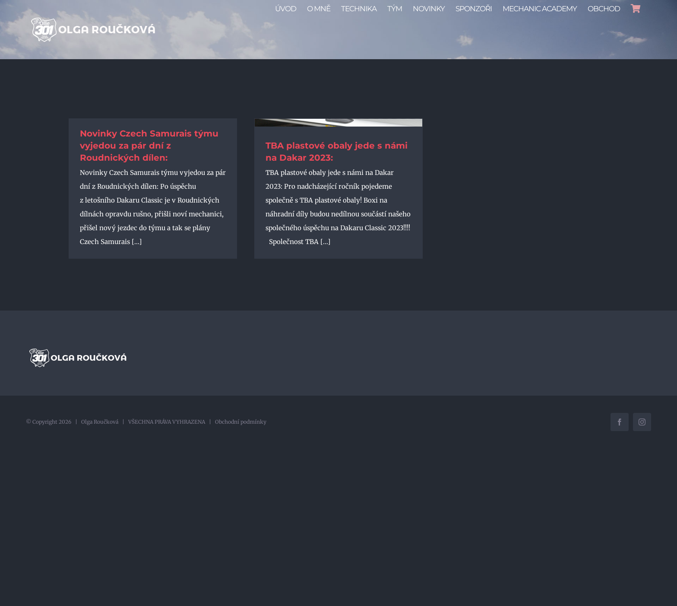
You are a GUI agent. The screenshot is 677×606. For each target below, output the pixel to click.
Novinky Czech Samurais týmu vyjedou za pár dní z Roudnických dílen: (149, 145)
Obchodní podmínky (240, 422)
